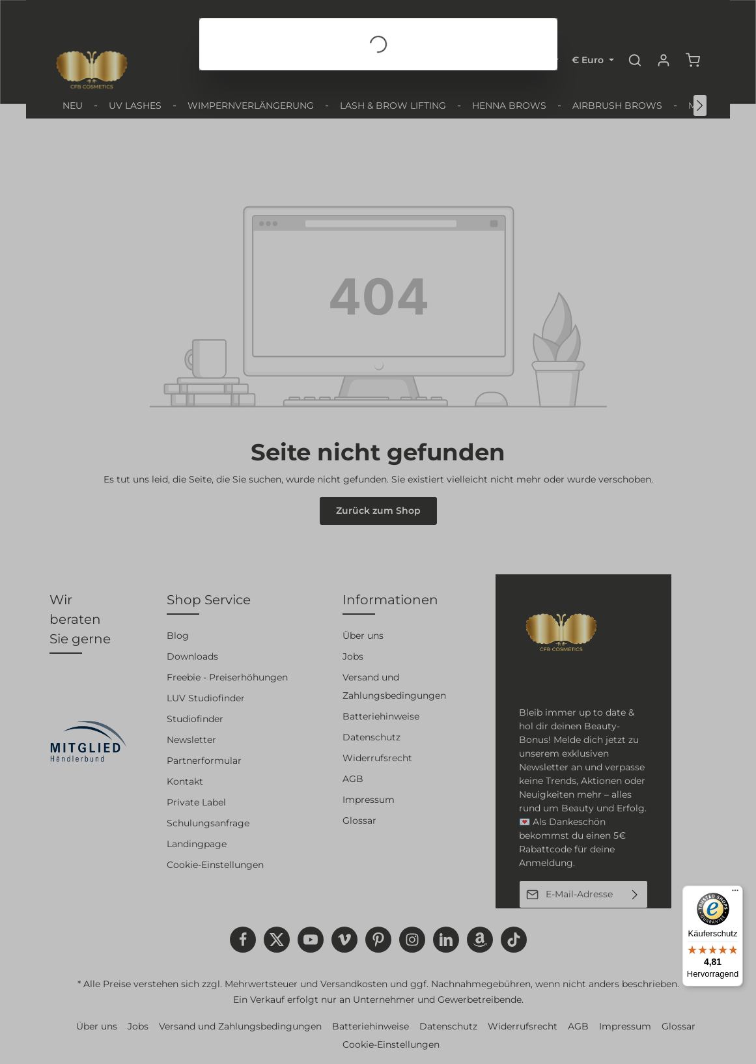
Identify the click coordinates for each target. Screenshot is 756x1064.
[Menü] (735, 893)
